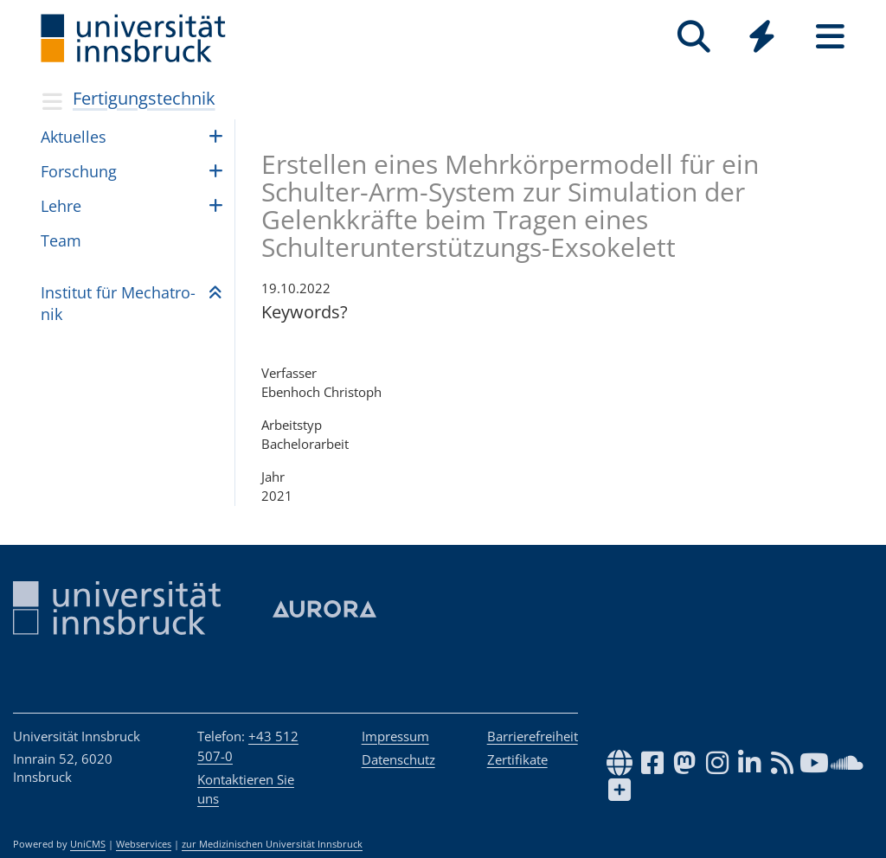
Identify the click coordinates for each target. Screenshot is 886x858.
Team (61, 240)
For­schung (79, 171)
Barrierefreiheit (532, 736)
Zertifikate (517, 759)
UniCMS (88, 844)
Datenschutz (398, 759)
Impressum (395, 736)
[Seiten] (830, 37)
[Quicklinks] (762, 37)
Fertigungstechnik (144, 98)
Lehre (61, 205)
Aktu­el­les (73, 136)
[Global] (761, 38)
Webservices (143, 844)
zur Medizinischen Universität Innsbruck (272, 844)
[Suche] (693, 37)
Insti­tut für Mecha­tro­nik (118, 303)
